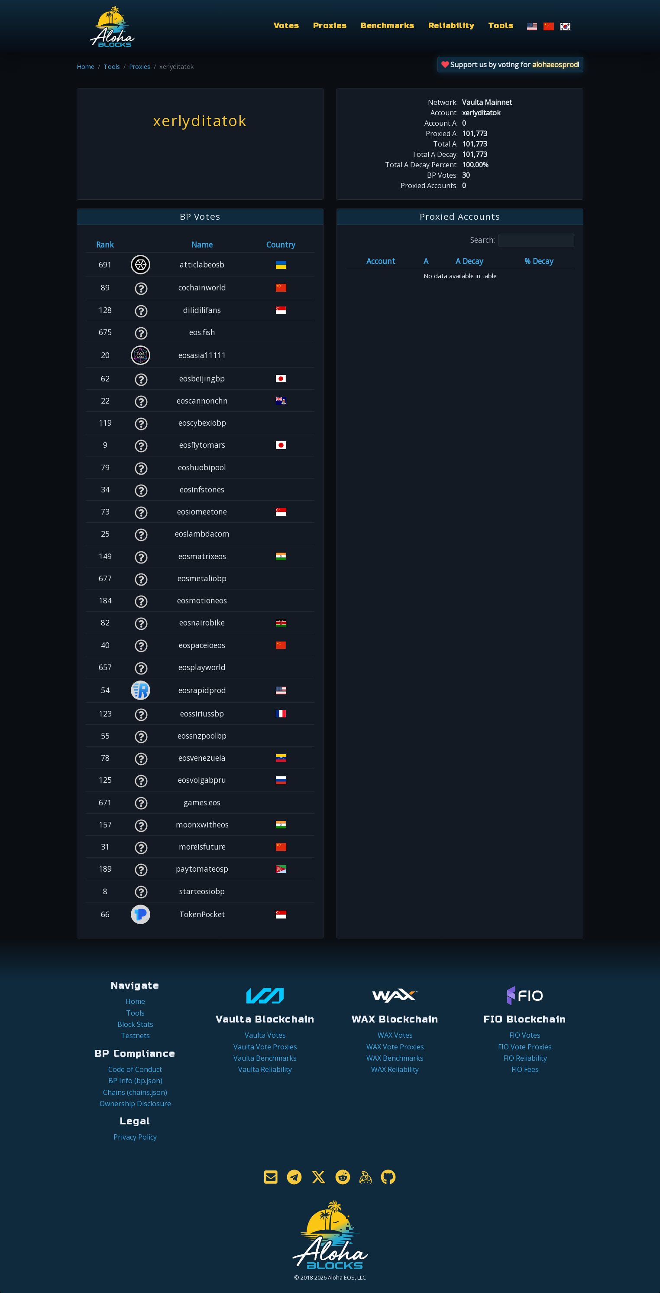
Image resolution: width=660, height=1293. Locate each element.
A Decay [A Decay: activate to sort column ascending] (469, 261)
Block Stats (135, 1024)
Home (85, 66)
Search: (522, 240)
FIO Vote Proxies (525, 1047)
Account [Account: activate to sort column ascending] (380, 261)
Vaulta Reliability (265, 1069)
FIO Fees (525, 1069)
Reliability (451, 25)
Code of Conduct (135, 1069)
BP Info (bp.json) (135, 1080)
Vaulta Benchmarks (265, 1058)
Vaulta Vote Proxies (265, 1047)
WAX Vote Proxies (395, 1047)
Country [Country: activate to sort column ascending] (280, 244)
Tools (500, 25)
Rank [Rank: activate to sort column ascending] (105, 244)
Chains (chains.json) (135, 1092)
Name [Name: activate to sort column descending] (202, 244)
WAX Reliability (395, 1069)
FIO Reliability (525, 1058)
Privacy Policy (135, 1137)
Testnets (135, 1035)
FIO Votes (524, 1035)
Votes (286, 25)
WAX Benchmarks (395, 1058)
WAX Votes (395, 1035)
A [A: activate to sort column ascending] (426, 261)
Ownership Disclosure (135, 1103)
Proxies (330, 25)
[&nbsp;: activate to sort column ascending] (141, 244)
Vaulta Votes (265, 1035)
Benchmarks (387, 25)
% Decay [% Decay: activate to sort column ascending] (538, 261)
